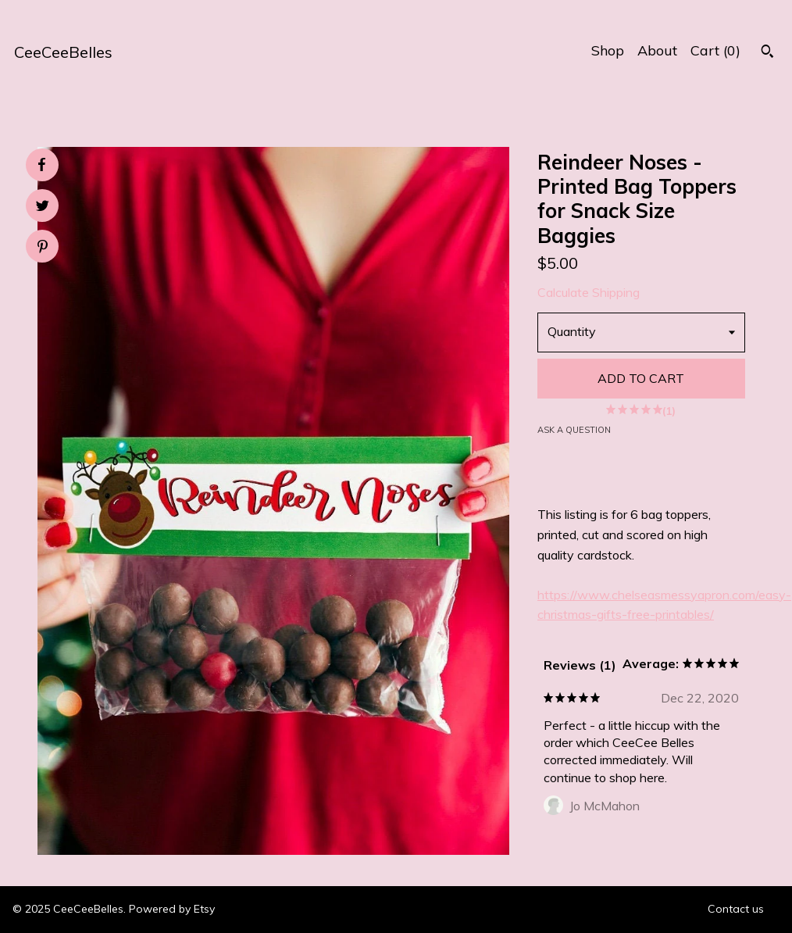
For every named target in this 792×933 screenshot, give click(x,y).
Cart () (715, 50)
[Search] (767, 53)
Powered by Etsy (172, 909)
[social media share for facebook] (41, 164)
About (657, 50)
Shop (607, 50)
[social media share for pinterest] (42, 248)
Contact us (736, 909)
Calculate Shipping (588, 292)
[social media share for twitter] (42, 207)
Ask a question (574, 429)
